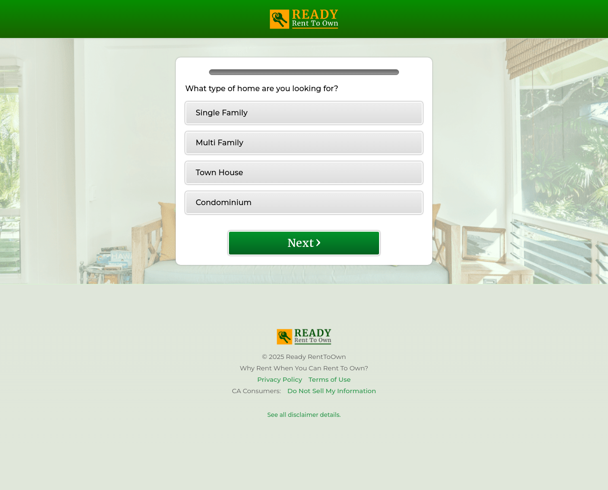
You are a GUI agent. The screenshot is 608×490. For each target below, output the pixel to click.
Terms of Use (330, 379)
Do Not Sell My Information (331, 391)
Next (304, 242)
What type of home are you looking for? (261, 88)
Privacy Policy (279, 379)
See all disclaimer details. (304, 414)
